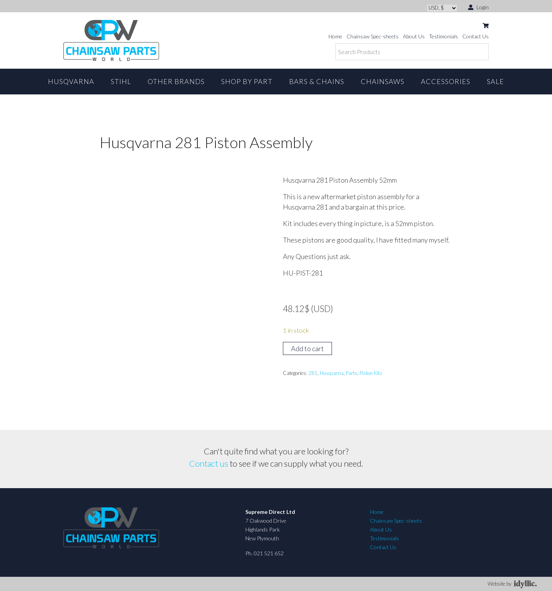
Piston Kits (371, 373)
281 (312, 373)
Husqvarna (71, 81)
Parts (351, 373)
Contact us (208, 463)
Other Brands (176, 81)
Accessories (445, 81)
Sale (495, 81)
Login (478, 6)
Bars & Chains (316, 81)
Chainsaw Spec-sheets (373, 36)
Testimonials (443, 36)
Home (335, 36)
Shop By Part (247, 81)
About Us (414, 36)
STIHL (121, 81)
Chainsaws (382, 81)
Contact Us (475, 36)
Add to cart (307, 348)
